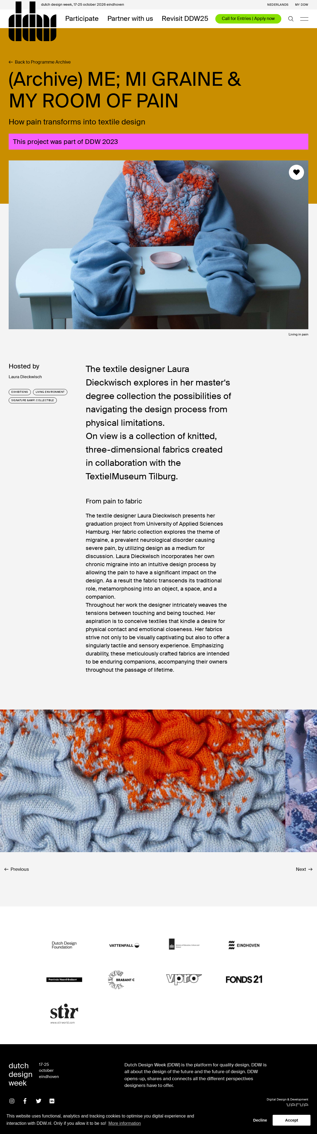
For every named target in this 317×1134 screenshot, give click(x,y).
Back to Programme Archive (40, 62)
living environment (50, 392)
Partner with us (130, 19)
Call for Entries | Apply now (248, 18)
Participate (82, 19)
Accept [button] (291, 1120)
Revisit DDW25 (185, 19)
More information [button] (124, 1123)
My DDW (301, 4)
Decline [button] (260, 1120)
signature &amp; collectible (32, 400)
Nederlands (278, 4)
